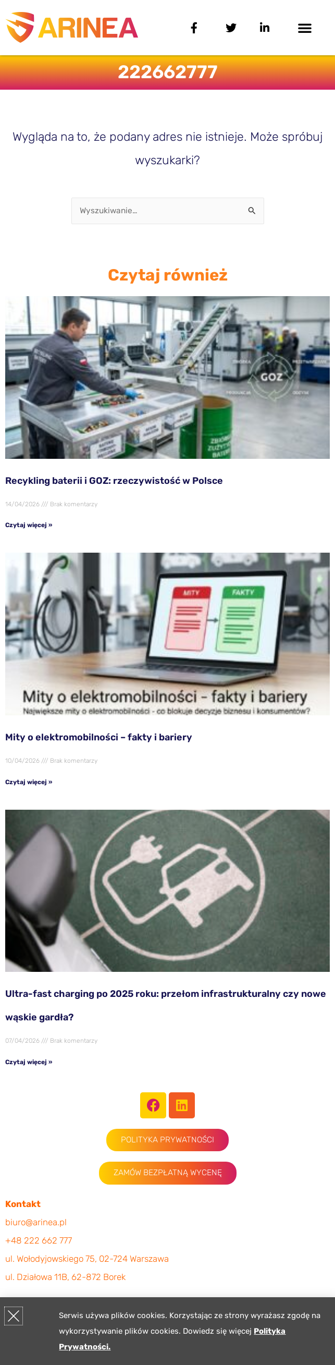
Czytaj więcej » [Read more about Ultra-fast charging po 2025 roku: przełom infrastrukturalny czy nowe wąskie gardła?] (28, 1062)
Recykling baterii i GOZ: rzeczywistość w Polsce (114, 480)
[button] (305, 28)
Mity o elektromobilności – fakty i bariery (98, 737)
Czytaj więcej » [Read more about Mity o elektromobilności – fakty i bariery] (28, 782)
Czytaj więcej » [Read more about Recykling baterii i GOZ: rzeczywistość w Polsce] (28, 525)
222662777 (168, 72)
